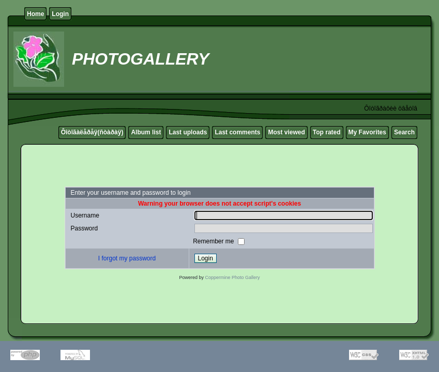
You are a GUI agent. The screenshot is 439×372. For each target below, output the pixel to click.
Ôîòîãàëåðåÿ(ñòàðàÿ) (92, 132)
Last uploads (188, 132)
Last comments (237, 132)
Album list (146, 132)
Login (60, 14)
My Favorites (367, 132)
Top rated (327, 132)
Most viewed (286, 132)
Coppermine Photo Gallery (232, 277)
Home (35, 14)
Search (404, 132)
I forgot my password (127, 258)
